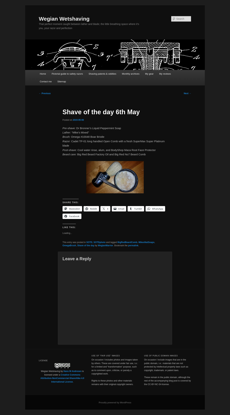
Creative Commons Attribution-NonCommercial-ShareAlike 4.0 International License (62, 378)
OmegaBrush (69, 245)
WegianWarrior (105, 245)
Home (43, 73)
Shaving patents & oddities (102, 73)
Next (187, 93)
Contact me (46, 81)
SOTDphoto (100, 242)
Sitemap (61, 81)
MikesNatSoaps (147, 242)
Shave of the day (85, 245)
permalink (133, 245)
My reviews (165, 73)
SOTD (89, 242)
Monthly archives (130, 73)
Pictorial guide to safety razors (67, 73)
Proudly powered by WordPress (115, 402)
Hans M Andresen (72, 371)
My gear (149, 73)
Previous (45, 93)
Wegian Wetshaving (64, 19)
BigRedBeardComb (127, 242)
